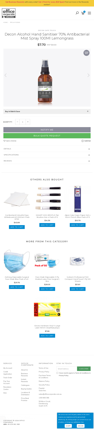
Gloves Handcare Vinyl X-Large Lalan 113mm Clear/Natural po (47, 327)
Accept (68, 426)
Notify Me (47, 129)
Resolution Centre (7, 388)
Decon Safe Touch (47, 30)
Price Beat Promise (25, 399)
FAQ (5, 393)
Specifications (11, 155)
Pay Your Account (6, 382)
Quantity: (8, 122)
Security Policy (44, 385)
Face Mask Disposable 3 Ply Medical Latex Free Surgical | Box (47, 279)
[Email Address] (66, 368)
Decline (80, 426)
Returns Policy (44, 381)
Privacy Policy (44, 372)
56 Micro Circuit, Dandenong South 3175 (45, 403)
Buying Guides (26, 389)
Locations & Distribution (25, 393)
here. (82, 422)
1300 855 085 (44, 398)
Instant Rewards (24, 380)
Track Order (7, 378)
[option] (47, 78)
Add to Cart (16, 227)
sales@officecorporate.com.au (45, 394)
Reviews (8, 161)
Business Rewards (24, 375)
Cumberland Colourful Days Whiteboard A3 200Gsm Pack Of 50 (16, 217)
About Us (24, 370)
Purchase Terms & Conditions (45, 376)
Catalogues (25, 385)
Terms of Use (43, 368)
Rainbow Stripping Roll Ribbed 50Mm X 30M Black (23, 419)
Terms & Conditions (82, 373)
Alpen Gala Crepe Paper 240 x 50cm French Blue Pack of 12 (77, 216)
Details (7, 149)
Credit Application (7, 373)
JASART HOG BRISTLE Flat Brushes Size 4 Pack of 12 (47, 216)
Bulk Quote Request (47, 135)
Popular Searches (42, 389)
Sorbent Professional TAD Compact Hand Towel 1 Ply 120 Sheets (77, 279)
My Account (7, 368)
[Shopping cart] (83, 13)
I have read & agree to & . (73, 374)
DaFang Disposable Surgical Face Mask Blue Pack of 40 (17, 278)
